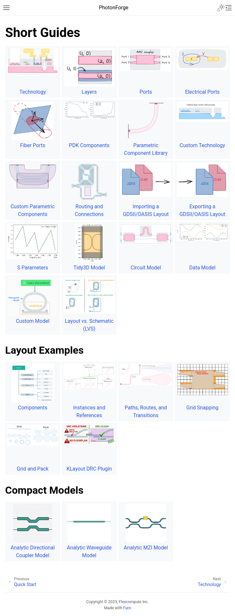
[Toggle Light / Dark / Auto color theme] (221, 8)
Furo (127, 608)
